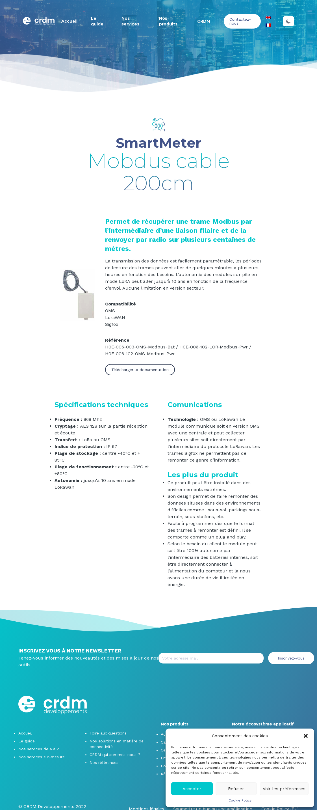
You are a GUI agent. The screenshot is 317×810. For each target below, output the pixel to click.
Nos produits (174, 724)
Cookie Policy (240, 800)
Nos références (104, 762)
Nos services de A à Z (38, 749)
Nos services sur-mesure (41, 757)
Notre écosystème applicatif (263, 724)
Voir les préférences (284, 788)
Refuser (236, 788)
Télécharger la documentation (140, 369)
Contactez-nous (240, 21)
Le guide (26, 741)
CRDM (203, 21)
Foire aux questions (108, 733)
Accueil (69, 21)
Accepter (192, 788)
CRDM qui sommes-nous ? (115, 754)
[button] (306, 736)
